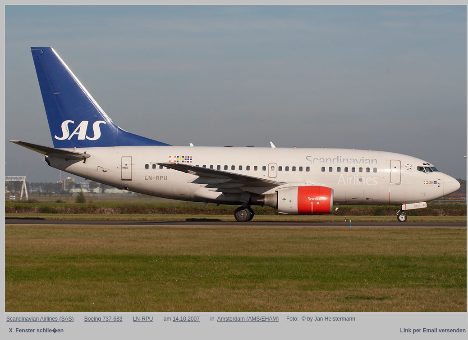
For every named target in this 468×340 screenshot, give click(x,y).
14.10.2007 (186, 319)
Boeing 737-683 (103, 319)
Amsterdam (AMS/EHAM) (248, 319)
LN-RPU (143, 319)
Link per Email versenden (433, 330)
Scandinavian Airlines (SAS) (39, 319)
